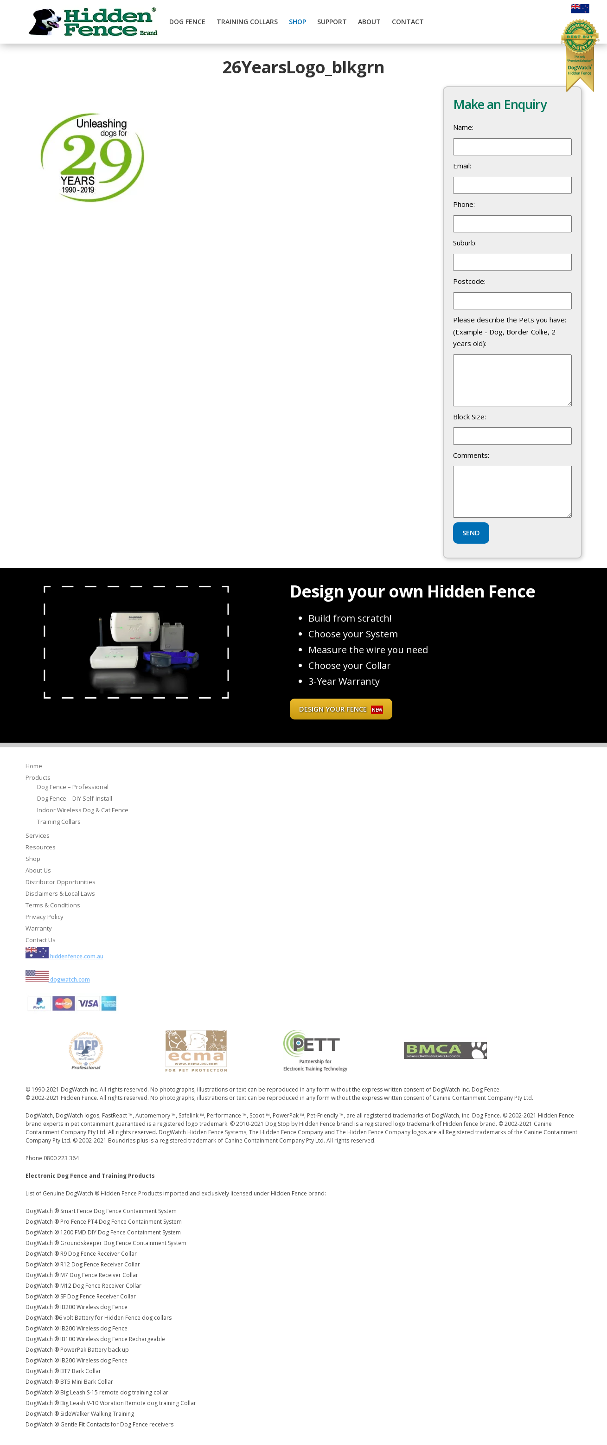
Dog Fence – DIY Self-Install (74, 798)
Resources (41, 847)
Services (38, 835)
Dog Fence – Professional (73, 787)
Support (332, 21)
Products (38, 777)
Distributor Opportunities (61, 882)
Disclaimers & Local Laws (60, 893)
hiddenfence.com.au (64, 956)
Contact (408, 21)
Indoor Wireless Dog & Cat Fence (82, 810)
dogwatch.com (58, 979)
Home (34, 766)
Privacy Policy (45, 916)
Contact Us (41, 940)
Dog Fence (187, 21)
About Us (38, 870)
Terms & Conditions (53, 905)
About (369, 21)
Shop (297, 21)
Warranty (39, 928)
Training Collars (247, 21)
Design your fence (341, 709)
